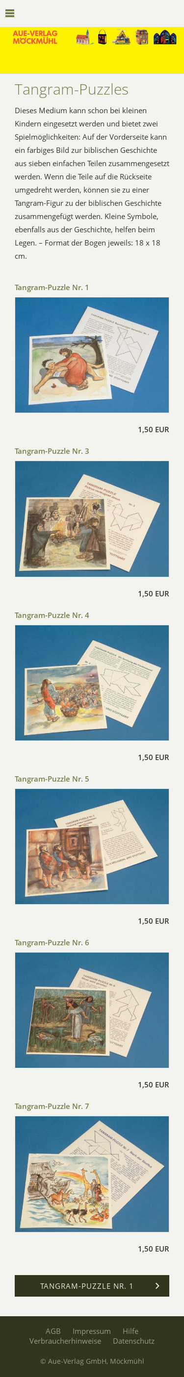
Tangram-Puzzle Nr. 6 (52, 942)
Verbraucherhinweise (65, 1341)
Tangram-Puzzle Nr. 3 (52, 451)
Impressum (92, 1331)
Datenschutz (134, 1341)
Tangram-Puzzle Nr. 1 (52, 287)
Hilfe (130, 1331)
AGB (53, 1331)
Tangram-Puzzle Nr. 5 (52, 779)
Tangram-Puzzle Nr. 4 (52, 615)
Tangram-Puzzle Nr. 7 (52, 1106)
